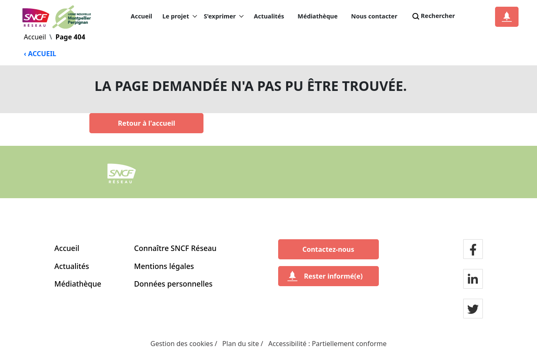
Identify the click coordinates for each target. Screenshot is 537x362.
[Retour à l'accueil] (146, 123)
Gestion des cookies (182, 343)
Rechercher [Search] (433, 16)
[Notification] (507, 17)
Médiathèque (317, 16)
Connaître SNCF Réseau (175, 248)
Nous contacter (374, 16)
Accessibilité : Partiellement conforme (327, 343)
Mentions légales (164, 266)
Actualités (269, 16)
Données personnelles (173, 284)
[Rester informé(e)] (328, 276)
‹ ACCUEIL (40, 53)
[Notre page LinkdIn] (473, 279)
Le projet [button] (179, 16)
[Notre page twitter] (473, 309)
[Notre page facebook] (473, 249)
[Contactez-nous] (328, 249)
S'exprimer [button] (224, 16)
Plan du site (240, 343)
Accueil (141, 16)
